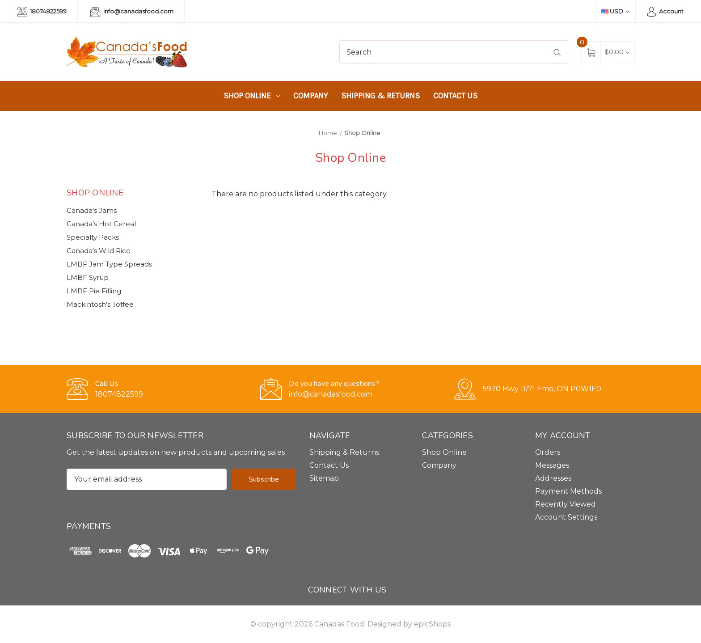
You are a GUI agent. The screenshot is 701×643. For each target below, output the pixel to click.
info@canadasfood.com (131, 12)
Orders (547, 452)
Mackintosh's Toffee (100, 304)
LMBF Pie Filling (94, 291)
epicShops (432, 624)
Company (310, 96)
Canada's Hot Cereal (101, 224)
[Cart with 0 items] (616, 51)
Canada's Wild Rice (99, 250)
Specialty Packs (93, 237)
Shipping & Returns (380, 96)
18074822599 (42, 12)
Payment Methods (568, 491)
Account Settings (566, 517)
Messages (552, 465)
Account (665, 12)
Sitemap (324, 478)
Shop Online (252, 96)
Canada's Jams (92, 210)
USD (615, 11)
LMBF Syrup (88, 277)
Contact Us (455, 96)
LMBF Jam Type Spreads (109, 264)
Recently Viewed (565, 504)
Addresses (553, 478)
